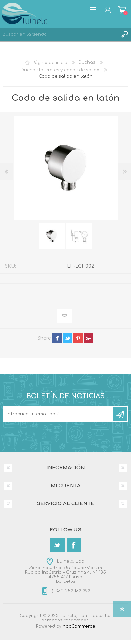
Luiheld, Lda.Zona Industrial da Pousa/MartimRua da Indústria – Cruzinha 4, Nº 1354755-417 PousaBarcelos (65, 571)
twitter (67, 338)
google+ (88, 338)
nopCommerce (79, 626)
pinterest (78, 338)
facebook (57, 338)
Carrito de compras (122, 10)
